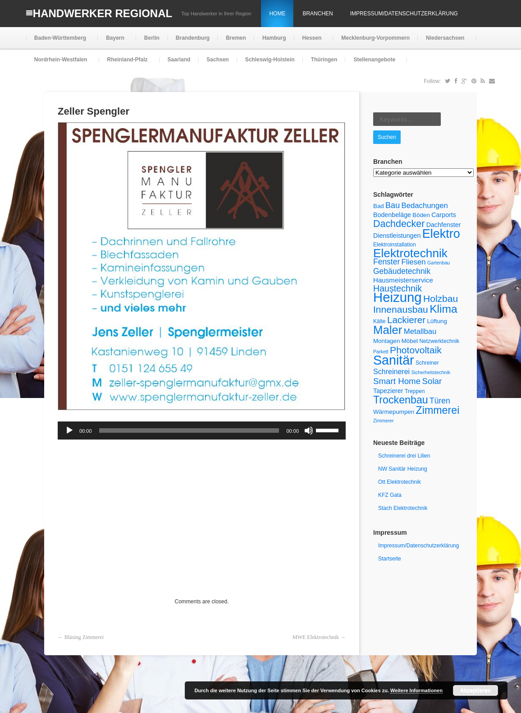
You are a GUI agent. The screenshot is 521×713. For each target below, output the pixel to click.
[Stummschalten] (308, 430)
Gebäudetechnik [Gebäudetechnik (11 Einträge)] (401, 271)
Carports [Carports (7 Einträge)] (443, 214)
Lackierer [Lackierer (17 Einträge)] (406, 320)
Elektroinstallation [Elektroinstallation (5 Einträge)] (394, 244)
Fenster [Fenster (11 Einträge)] (386, 261)
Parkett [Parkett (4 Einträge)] (380, 351)
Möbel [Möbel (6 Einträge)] (410, 341)
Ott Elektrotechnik (399, 482)
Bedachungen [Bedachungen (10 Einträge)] (425, 205)
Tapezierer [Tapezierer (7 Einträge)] (388, 390)
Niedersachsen (444, 42)
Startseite (389, 559)
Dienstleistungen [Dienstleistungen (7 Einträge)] (396, 235)
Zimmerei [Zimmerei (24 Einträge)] (438, 410)
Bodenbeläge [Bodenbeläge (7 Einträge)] (392, 214)
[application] (202, 430)
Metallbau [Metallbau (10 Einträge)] (420, 331)
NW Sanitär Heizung (402, 469)
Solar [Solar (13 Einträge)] (432, 381)
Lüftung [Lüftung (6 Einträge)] (437, 321)
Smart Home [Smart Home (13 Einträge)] (396, 381)
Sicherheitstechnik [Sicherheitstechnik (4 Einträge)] (430, 372)
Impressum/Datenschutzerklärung (404, 13)
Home (277, 13)
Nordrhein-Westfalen (60, 63)
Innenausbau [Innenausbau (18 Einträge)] (400, 309)
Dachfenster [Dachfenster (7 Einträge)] (443, 224)
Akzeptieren (475, 690)
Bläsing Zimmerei (84, 637)
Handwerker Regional (102, 13)
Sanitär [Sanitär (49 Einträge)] (393, 360)
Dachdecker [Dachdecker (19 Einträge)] (399, 223)
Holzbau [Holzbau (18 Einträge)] (440, 298)
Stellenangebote (373, 63)
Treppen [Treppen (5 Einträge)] (415, 391)
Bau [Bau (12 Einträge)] (392, 205)
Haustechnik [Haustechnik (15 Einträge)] (397, 288)
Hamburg (274, 38)
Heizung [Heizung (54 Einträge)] (397, 297)
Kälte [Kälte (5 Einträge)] (379, 321)
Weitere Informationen (416, 690)
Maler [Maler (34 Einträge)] (387, 330)
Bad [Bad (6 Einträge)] (378, 206)
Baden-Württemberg (59, 42)
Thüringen (324, 59)
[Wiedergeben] (69, 430)
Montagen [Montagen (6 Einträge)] (386, 341)
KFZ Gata (390, 495)
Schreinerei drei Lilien (404, 456)
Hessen (311, 42)
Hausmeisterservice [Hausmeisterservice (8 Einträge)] (403, 280)
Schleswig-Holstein (270, 59)
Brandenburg (193, 38)
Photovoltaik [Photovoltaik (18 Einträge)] (416, 350)
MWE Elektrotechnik (315, 637)
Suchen (387, 137)
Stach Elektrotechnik (402, 508)
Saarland (179, 59)
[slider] (189, 430)
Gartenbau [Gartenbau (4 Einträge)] (438, 262)
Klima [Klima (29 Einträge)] (443, 309)
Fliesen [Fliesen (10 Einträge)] (414, 262)
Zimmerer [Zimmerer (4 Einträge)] (383, 420)
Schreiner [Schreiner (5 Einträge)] (427, 363)
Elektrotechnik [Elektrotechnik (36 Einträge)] (410, 253)
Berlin (152, 38)
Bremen (236, 38)
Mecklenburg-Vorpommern (375, 38)
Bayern (114, 42)
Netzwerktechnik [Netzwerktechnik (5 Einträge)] (439, 341)
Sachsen (217, 59)
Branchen (317, 13)
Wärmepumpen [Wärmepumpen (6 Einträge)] (393, 411)
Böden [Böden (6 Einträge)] (421, 215)
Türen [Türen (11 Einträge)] (440, 400)
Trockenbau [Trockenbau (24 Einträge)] (400, 400)
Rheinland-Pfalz (126, 63)
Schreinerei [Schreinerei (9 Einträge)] (391, 371)
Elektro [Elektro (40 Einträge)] (441, 234)
